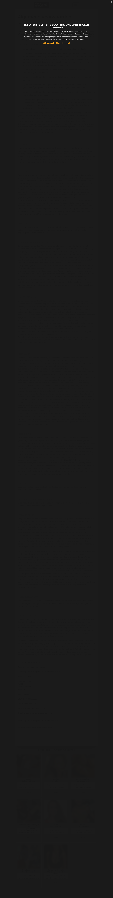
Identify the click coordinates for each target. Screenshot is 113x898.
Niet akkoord (63, 43)
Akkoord (48, 43)
